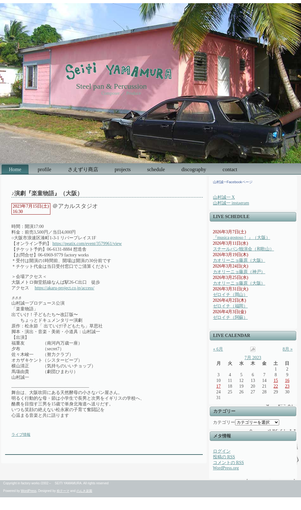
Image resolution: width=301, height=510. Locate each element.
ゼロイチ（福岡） (230, 306)
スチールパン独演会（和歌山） (243, 249)
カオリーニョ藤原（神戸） (239, 271)
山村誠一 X (224, 197)
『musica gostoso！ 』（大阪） (241, 237)
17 (218, 386)
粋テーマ (63, 491)
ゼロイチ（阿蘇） (230, 317)
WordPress (28, 491)
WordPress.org (226, 468)
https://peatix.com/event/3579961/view (87, 243)
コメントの (228, 462)
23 (287, 386)
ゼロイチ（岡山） (230, 294)
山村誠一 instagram (231, 203)
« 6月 (218, 349)
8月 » (288, 349)
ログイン (222, 451)
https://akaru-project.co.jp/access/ (64, 288)
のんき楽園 (84, 491)
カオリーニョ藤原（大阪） (239, 260)
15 (275, 380)
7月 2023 (253, 357)
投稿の (224, 457)
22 (275, 386)
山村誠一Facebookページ (233, 182)
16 (287, 380)
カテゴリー (224, 422)
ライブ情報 (20, 435)
